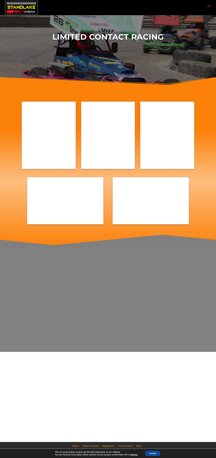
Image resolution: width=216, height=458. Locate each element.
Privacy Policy (125, 445)
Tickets (75, 445)
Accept (153, 453)
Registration (108, 445)
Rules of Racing (90, 445)
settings (134, 454)
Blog (138, 445)
